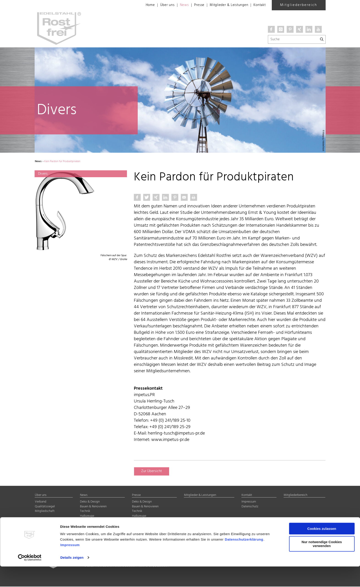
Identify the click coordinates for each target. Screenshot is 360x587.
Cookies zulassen (321, 549)
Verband (40, 502)
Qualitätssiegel (45, 507)
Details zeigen (71, 578)
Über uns (161, 5)
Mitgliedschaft (45, 511)
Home (143, 5)
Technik (85, 511)
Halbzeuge (87, 516)
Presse (194, 5)
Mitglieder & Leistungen (226, 5)
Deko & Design (90, 502)
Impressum (70, 565)
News (178, 5)
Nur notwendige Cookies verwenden (322, 564)
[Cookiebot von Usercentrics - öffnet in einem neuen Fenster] (30, 578)
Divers (84, 521)
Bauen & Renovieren (93, 507)
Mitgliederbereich (298, 5)
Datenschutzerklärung (244, 560)
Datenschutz (250, 507)
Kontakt (259, 5)
